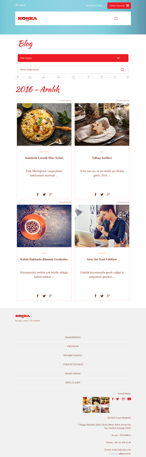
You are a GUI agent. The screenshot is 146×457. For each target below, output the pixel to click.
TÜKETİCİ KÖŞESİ (73, 364)
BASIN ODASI (72, 373)
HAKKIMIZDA (73, 337)
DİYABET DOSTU (72, 355)
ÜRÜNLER (73, 346)
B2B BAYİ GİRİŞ (94, 5)
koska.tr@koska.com (121, 450)
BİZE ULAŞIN (73, 382)
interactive (125, 454)
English (22, 5)
